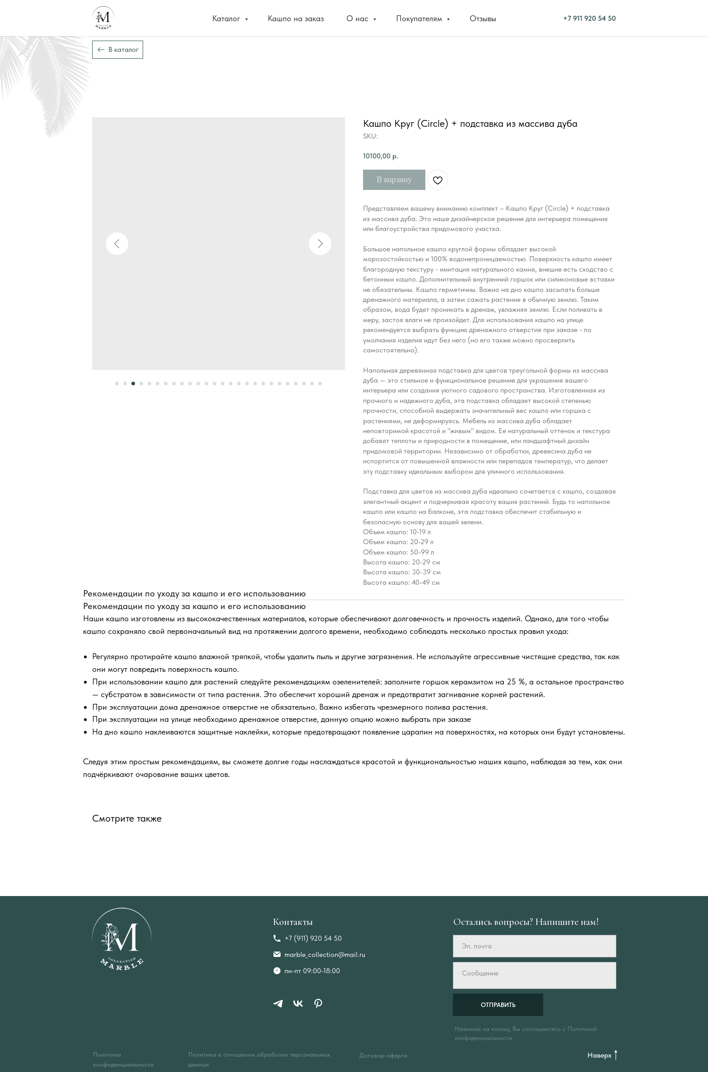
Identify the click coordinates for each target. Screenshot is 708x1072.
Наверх (599, 1055)
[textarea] (534, 975)
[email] (534, 946)
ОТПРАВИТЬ (498, 1004)
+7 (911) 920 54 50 (313, 938)
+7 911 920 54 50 (492, 18)
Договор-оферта (383, 1055)
